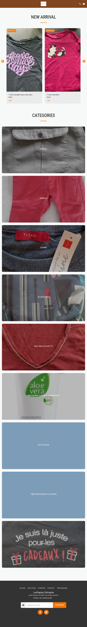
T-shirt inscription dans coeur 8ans (20, 95)
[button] (3, 3)
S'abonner (59, 605)
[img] (24, 60)
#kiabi (10, 97)
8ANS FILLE (12, 31)
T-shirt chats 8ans (53, 95)
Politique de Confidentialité (42, 598)
